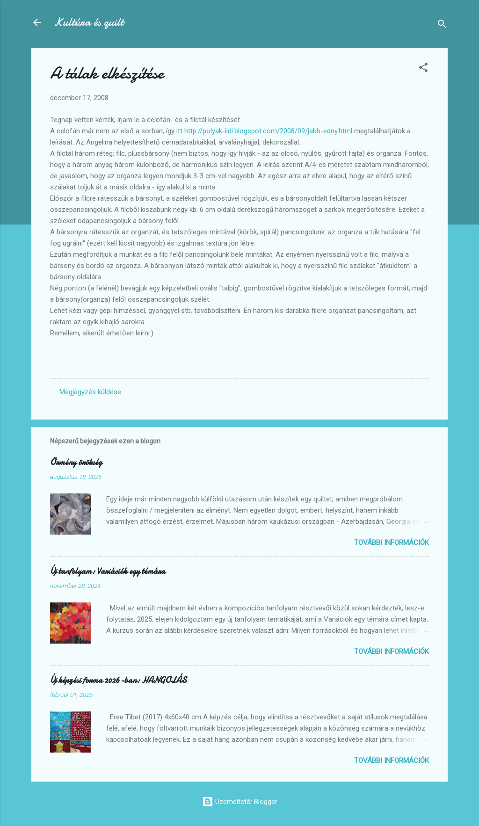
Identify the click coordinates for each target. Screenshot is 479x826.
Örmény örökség (76, 462)
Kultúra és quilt (88, 22)
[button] (423, 69)
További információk (391, 542)
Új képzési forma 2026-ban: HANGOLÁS (118, 680)
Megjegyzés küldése (90, 392)
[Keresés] (442, 25)
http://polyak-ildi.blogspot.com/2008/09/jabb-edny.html (268, 131)
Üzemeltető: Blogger (239, 801)
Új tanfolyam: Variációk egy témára (107, 571)
